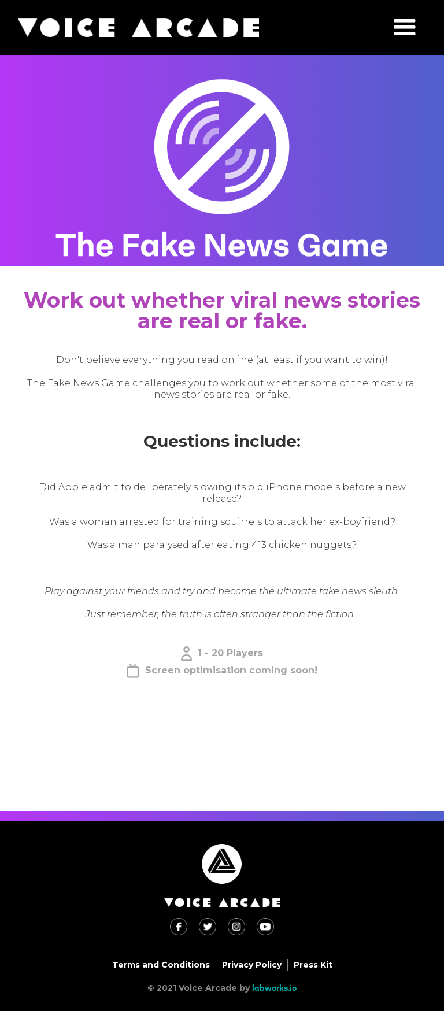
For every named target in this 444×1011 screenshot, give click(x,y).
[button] (404, 27)
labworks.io (274, 988)
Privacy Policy (252, 965)
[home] (138, 27)
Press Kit (313, 965)
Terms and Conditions (161, 965)
